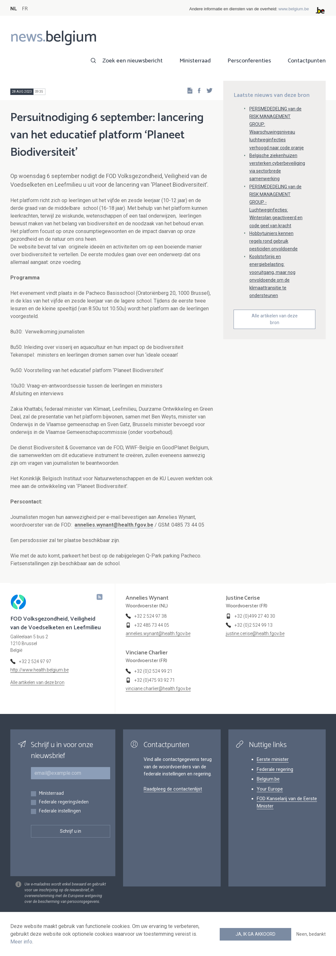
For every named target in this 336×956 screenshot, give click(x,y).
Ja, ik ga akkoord (255, 934)
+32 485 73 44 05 (151, 625)
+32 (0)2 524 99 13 (254, 625)
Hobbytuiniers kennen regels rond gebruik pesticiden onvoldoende (273, 241)
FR (25, 9)
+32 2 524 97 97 (35, 661)
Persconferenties (249, 61)
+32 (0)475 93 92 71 (154, 680)
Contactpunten (307, 61)
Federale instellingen (60, 811)
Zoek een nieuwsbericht (132, 61)
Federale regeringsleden (64, 802)
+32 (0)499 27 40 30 (255, 616)
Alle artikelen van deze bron (275, 319)
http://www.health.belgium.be (39, 669)
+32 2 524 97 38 (150, 616)
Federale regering (275, 769)
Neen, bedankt (311, 934)
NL (13, 9)
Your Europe (270, 789)
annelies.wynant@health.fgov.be (113, 525)
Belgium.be (268, 779)
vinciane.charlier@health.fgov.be (158, 688)
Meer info (21, 942)
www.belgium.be (293, 8)
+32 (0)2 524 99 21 (153, 671)
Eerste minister (273, 759)
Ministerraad (195, 61)
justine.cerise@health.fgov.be (255, 633)
